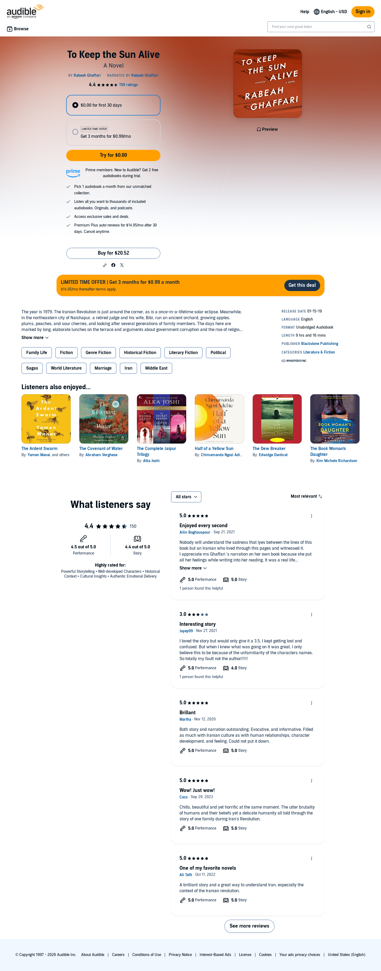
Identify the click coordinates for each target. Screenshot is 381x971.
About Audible (92, 955)
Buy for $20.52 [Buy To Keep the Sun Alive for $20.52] (113, 253)
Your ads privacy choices (299, 955)
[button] (105, 265)
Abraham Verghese (101, 455)
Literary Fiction (183, 352)
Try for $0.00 (113, 155)
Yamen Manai (39, 455)
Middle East (156, 368)
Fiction (66, 352)
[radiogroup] (113, 120)
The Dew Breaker (269, 448)
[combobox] (321, 26)
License (245, 955)
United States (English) (346, 955)
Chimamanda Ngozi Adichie (224, 455)
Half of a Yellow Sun (214, 448)
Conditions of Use (146, 955)
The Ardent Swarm (39, 448)
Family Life (36, 352)
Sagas (32, 368)
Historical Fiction (140, 352)
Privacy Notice (180, 955)
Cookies (265, 955)
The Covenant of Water (101, 448)
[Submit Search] (370, 26)
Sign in (363, 11)
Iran (128, 368)
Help (304, 11)
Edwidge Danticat (273, 455)
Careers (118, 955)
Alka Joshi (151, 461)
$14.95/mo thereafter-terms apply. (120, 285)
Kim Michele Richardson (336, 461)
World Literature (66, 368)
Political (218, 352)
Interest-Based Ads (215, 955)
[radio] (113, 105)
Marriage (103, 368)
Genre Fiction (98, 352)
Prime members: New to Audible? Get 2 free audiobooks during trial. (121, 173)
